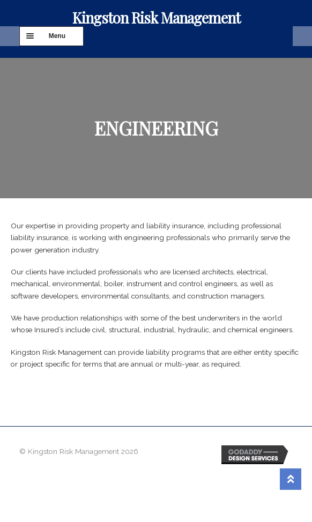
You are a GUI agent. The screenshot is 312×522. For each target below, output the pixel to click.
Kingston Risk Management (156, 17)
